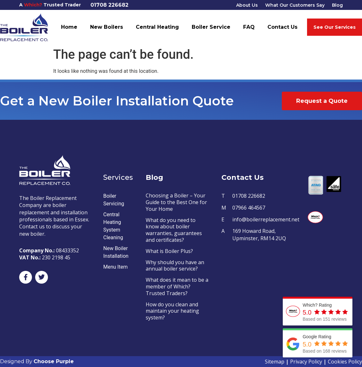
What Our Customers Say (295, 5)
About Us (247, 5)
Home (69, 27)
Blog (337, 5)
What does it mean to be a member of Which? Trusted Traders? (177, 286)
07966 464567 (248, 207)
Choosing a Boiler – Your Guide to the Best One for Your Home (176, 202)
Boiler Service (211, 27)
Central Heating (157, 27)
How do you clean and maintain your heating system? (172, 311)
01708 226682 (109, 5)
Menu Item (115, 267)
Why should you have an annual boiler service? (175, 265)
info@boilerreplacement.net (265, 219)
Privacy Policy (306, 361)
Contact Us (282, 27)
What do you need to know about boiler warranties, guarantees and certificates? (174, 230)
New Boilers (106, 27)
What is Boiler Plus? (169, 251)
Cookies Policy (345, 361)
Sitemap (274, 361)
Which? (33, 5)
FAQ (249, 27)
